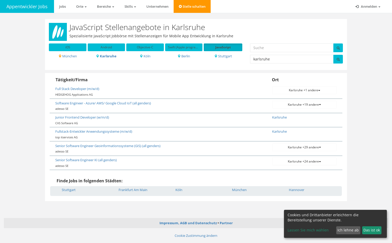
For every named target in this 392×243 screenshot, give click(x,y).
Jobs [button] (62, 6)
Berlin (183, 56)
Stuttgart (223, 56)
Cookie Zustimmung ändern (196, 235)
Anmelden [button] (367, 6)
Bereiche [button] (105, 6)
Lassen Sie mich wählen (308, 230)
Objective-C (145, 47)
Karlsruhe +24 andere (304, 161)
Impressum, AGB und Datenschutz (188, 223)
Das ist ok (371, 230)
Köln (145, 56)
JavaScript (223, 47)
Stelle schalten (192, 6)
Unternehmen (157, 6)
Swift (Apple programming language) (185, 47)
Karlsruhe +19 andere (304, 104)
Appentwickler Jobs (27, 6)
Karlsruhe (106, 56)
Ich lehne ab (348, 230)
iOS (67, 47)
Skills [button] (130, 6)
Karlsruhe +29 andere (304, 147)
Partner (226, 223)
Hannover (296, 189)
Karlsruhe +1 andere (304, 90)
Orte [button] (81, 6)
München (67, 56)
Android (106, 47)
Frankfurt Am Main (133, 189)
